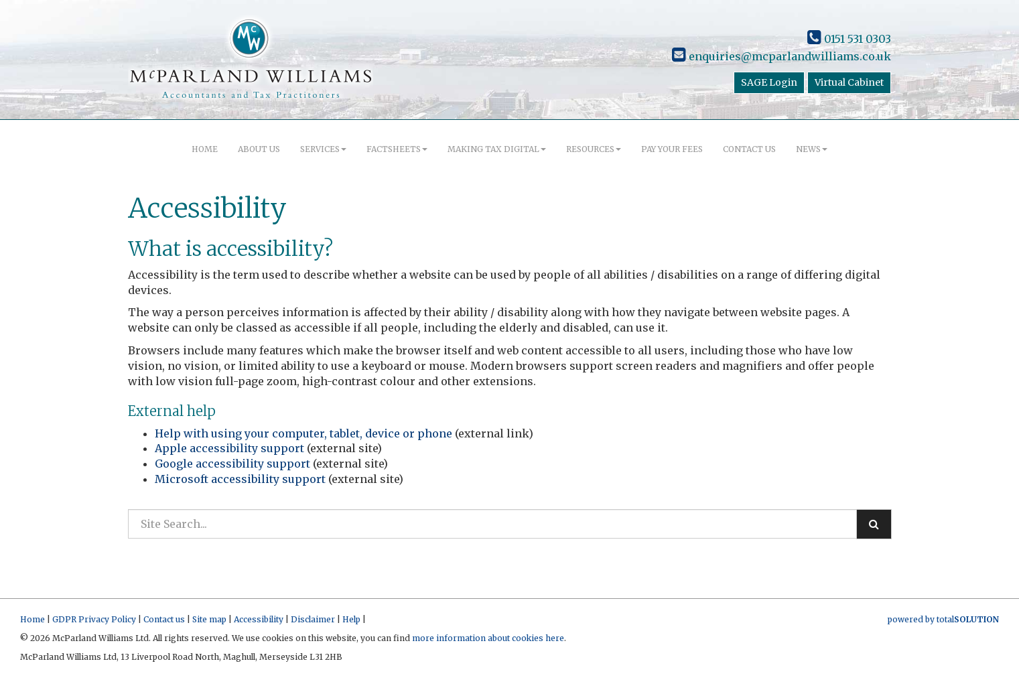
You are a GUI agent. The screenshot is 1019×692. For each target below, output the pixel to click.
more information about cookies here (488, 638)
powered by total (943, 619)
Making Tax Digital (497, 149)
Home (205, 149)
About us (259, 149)
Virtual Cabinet (849, 82)
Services (323, 149)
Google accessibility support (232, 463)
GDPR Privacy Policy (94, 619)
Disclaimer (313, 619)
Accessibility (258, 619)
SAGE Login (769, 82)
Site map (209, 619)
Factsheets (396, 149)
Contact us (749, 149)
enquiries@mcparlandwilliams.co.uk (781, 56)
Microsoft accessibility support (240, 479)
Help (351, 619)
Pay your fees (672, 149)
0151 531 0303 (849, 39)
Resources (593, 149)
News (811, 149)
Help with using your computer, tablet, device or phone (303, 433)
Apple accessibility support (229, 448)
